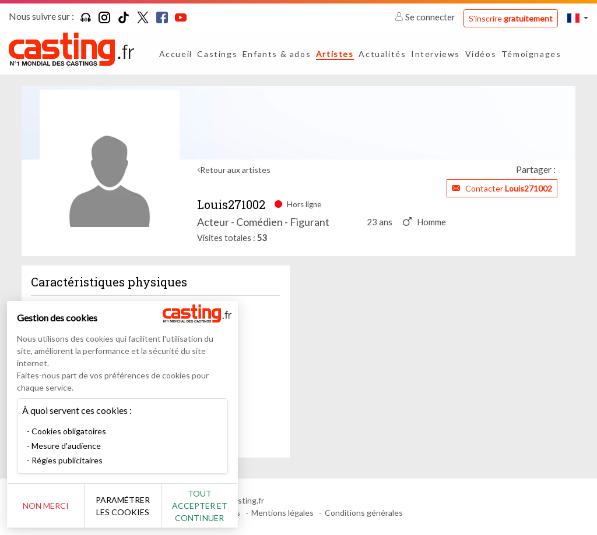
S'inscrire (511, 18)
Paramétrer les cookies (130, 506)
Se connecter (426, 17)
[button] (577, 17)
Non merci (48, 506)
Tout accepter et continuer (210, 505)
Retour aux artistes (235, 170)
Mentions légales (282, 513)
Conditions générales (364, 513)
